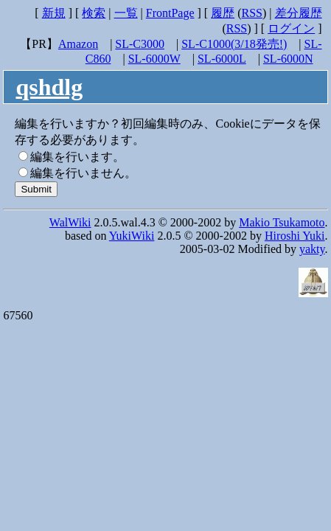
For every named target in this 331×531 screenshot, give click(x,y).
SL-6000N (288, 58)
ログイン (291, 28)
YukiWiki (132, 235)
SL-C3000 (139, 44)
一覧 (126, 13)
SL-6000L (222, 58)
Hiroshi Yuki (295, 235)
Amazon (78, 44)
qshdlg (49, 87)
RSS (252, 13)
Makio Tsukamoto (281, 222)
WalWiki (70, 222)
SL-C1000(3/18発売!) (234, 44)
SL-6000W (154, 58)
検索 (93, 13)
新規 (54, 13)
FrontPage (170, 13)
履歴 (222, 13)
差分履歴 (298, 13)
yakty (312, 249)
